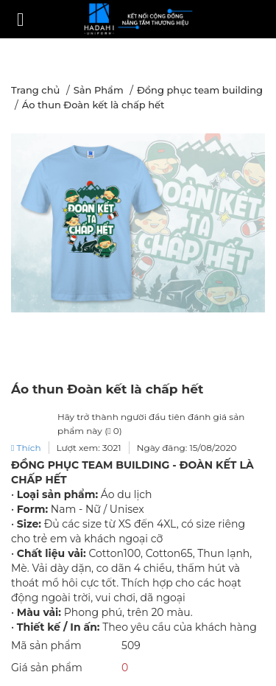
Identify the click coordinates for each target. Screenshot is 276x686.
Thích (26, 447)
